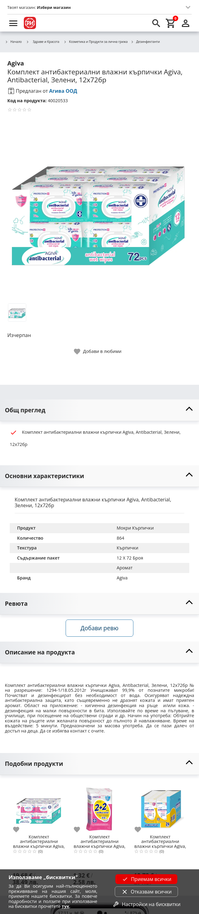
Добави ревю (99, 628)
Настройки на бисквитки (146, 904)
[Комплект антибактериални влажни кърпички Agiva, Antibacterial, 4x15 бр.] (99, 806)
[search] (156, 23)
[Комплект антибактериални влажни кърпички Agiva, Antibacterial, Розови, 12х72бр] (39, 806)
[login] (185, 23)
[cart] (171, 23)
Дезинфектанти (145, 42)
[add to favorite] (20, 829)
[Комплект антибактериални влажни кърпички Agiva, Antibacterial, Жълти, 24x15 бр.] (160, 806)
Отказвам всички (146, 891)
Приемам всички (146, 879)
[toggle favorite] (98, 351)
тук (65, 906)
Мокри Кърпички (135, 528)
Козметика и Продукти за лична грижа (95, 42)
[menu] (13, 23)
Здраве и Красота (42, 41)
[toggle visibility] (99, 410)
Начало (13, 42)
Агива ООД (63, 91)
